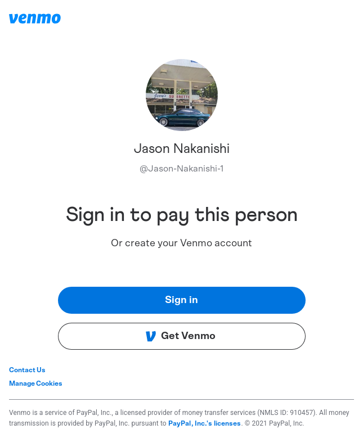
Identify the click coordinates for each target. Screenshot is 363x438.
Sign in (181, 300)
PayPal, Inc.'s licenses (204, 423)
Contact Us (27, 370)
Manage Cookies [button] (35, 383)
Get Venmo (180, 336)
